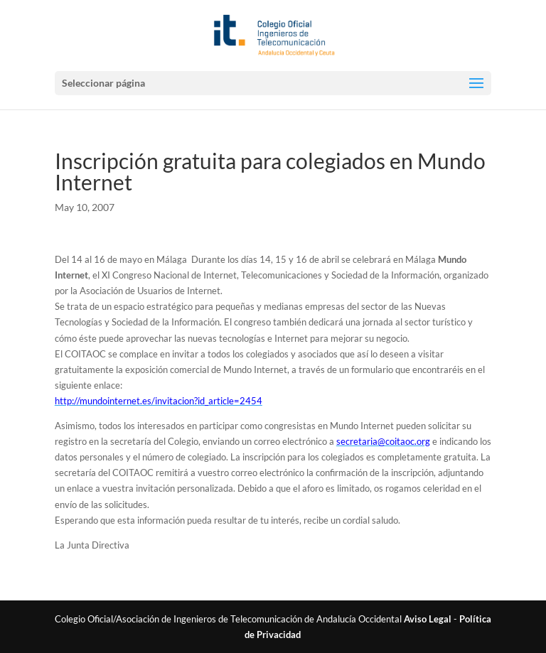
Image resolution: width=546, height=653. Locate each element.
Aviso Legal (427, 619)
